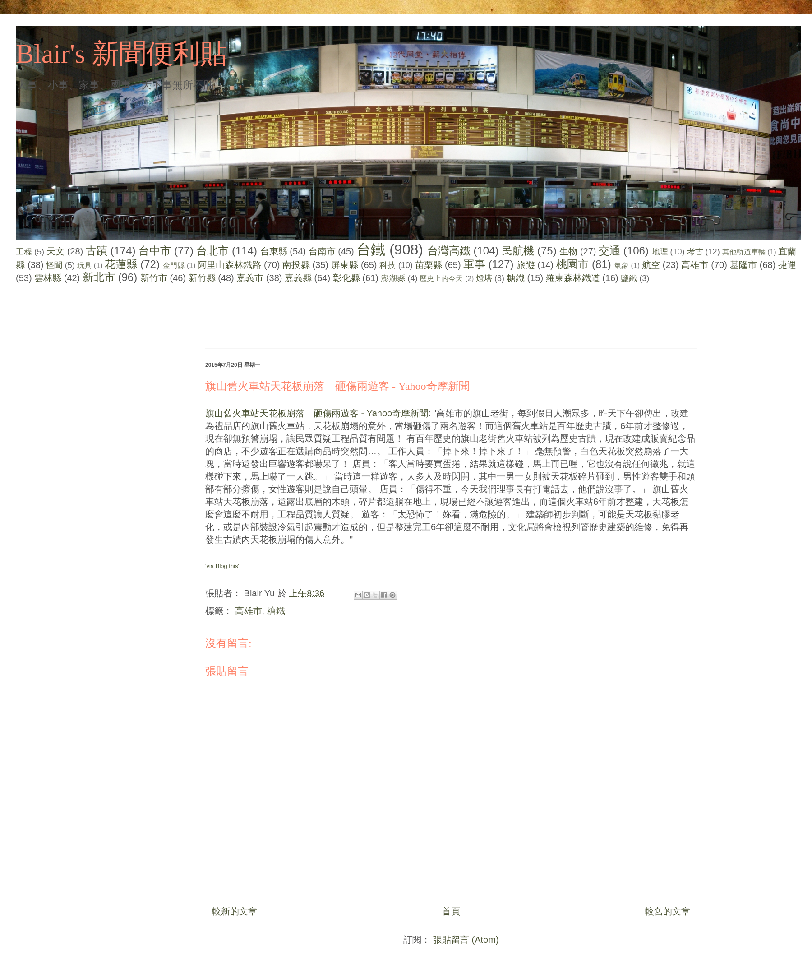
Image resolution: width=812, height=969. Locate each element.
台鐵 (370, 249)
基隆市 (743, 265)
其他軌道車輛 (744, 252)
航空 (651, 265)
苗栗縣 (428, 265)
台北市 (212, 251)
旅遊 (526, 265)
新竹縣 (202, 278)
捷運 (787, 265)
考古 (695, 251)
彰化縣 (346, 278)
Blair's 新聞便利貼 (121, 54)
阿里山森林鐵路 (229, 265)
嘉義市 (249, 278)
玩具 (84, 265)
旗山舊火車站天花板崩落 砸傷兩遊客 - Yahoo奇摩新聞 (337, 386)
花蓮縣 (121, 264)
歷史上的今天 (441, 278)
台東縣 (273, 251)
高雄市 (694, 265)
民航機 (518, 251)
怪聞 (54, 265)
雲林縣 (47, 278)
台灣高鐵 (449, 251)
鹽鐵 (629, 278)
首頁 (451, 911)
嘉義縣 (298, 278)
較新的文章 (234, 911)
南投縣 (295, 265)
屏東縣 (344, 265)
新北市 (99, 277)
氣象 (621, 265)
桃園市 (572, 264)
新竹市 (153, 278)
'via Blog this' (222, 566)
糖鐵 (516, 278)
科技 (387, 265)
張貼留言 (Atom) (466, 940)
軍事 (474, 264)
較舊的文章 (667, 911)
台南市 (322, 251)
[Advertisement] (369, 318)
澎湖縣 (393, 278)
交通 (609, 251)
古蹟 (96, 251)
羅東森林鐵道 (573, 278)
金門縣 (174, 265)
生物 (568, 251)
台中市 (154, 251)
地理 (660, 251)
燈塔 (484, 278)
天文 (55, 251)
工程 (24, 251)
